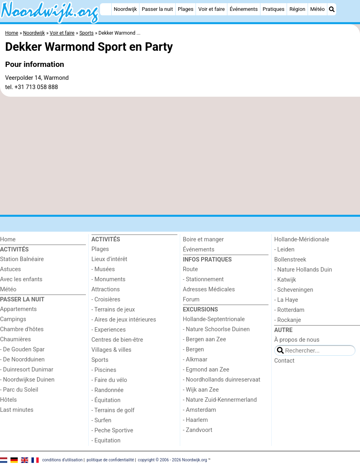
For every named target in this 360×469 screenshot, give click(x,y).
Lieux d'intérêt (109, 259)
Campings (13, 319)
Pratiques (274, 9)
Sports (100, 360)
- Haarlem (195, 420)
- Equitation (106, 440)
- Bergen (193, 349)
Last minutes (16, 410)
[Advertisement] (180, 156)
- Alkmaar (195, 359)
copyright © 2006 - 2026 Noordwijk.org (172, 460)
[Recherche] (331, 9)
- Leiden (284, 249)
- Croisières (106, 299)
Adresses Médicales (209, 289)
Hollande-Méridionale (301, 239)
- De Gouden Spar (22, 349)
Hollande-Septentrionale (214, 319)
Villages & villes (111, 350)
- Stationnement (203, 279)
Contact (284, 360)
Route (190, 269)
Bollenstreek (290, 259)
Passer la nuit (157, 9)
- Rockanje (287, 320)
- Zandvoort (197, 430)
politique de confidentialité (110, 460)
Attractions (106, 289)
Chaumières (15, 339)
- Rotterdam (289, 310)
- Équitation (106, 400)
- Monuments (109, 279)
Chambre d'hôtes (22, 329)
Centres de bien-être (117, 339)
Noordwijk (125, 9)
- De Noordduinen (22, 359)
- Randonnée (108, 390)
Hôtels (8, 399)
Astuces (10, 269)
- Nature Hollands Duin (303, 269)
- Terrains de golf (113, 410)
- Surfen (101, 420)
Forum (191, 299)
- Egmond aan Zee (206, 369)
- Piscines (104, 370)
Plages (186, 9)
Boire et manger (203, 239)
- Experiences (109, 329)
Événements (244, 9)
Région (297, 9)
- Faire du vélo (109, 380)
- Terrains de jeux (113, 309)
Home (8, 239)
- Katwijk (285, 279)
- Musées (103, 269)
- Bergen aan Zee (204, 339)
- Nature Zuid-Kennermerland (220, 399)
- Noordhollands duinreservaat (221, 379)
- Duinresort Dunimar (26, 369)
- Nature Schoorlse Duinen (216, 329)
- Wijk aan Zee (201, 389)
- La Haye (286, 300)
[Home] (105, 9)
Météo (317, 9)
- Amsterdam (199, 410)
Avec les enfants (21, 279)
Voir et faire (211, 9)
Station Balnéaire (22, 259)
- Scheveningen (293, 289)
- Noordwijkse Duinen (27, 379)
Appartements (18, 309)
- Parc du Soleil (19, 389)
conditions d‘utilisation (62, 460)
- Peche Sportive (112, 430)
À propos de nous (296, 339)
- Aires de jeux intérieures (124, 319)
